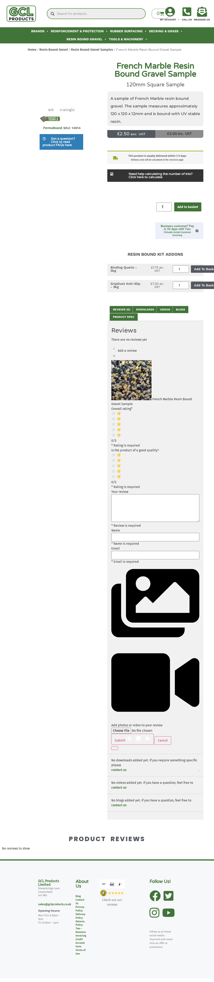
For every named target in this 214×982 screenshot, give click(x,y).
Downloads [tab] (145, 309)
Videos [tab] (165, 309)
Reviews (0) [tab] (121, 309)
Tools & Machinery (128, 39)
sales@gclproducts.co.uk (54, 904)
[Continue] (114, 748)
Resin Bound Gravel (87, 39)
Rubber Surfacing (128, 31)
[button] (61, 142)
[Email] (155, 555)
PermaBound (52, 128)
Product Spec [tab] (123, 316)
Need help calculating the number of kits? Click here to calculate (160, 175)
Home (32, 50)
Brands (40, 31)
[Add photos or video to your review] (142, 731)
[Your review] (155, 508)
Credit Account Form (80, 943)
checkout (173, 160)
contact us (119, 770)
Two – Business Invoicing (81, 932)
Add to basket (187, 207)
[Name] (155, 537)
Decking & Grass (166, 31)
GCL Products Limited (48, 883)
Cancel (163, 740)
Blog (78, 896)
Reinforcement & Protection (79, 31)
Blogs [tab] (180, 309)
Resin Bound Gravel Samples (92, 50)
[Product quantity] (164, 206)
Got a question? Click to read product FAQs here (59, 142)
